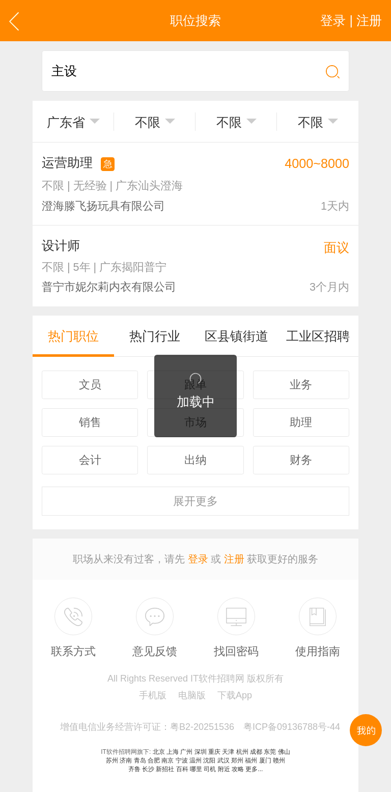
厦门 (265, 760)
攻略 (238, 769)
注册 (234, 558)
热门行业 (154, 336)
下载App (234, 695)
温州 (195, 760)
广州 (186, 751)
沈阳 (209, 760)
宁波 (182, 760)
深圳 (200, 751)
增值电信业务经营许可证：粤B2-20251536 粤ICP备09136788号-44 (200, 727)
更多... (254, 769)
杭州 (242, 751)
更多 (195, 501)
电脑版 (192, 695)
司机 (210, 769)
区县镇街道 (236, 336)
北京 (159, 751)
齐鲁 (134, 769)
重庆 (214, 751)
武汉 (223, 760)
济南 (126, 760)
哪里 (196, 769)
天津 (228, 751)
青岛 (140, 760)
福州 (251, 760)
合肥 (154, 760)
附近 (224, 769)
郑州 (237, 760)
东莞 (270, 751)
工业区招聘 (318, 336)
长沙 (148, 769)
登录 (198, 558)
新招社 (165, 769)
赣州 (279, 760)
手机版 (152, 695)
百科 (182, 769)
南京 (167, 760)
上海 (172, 751)
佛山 (284, 751)
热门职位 (73, 336)
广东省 (66, 122)
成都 (256, 751)
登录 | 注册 (351, 20)
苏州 (112, 760)
